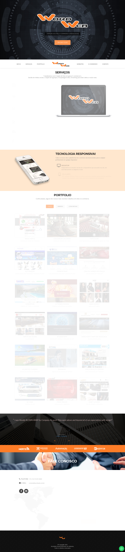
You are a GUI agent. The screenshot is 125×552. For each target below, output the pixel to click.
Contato (105, 64)
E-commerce (92, 64)
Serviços (29, 64)
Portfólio (41, 64)
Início (19, 64)
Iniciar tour (62, 42)
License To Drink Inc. (61, 436)
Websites (80, 64)
